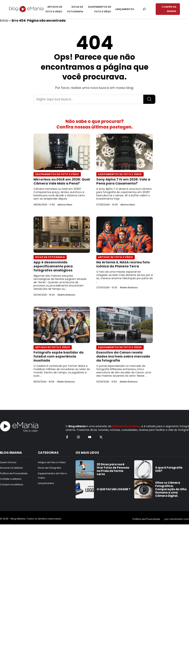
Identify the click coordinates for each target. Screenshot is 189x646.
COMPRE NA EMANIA (169, 9)
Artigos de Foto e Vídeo (115, 257)
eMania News (65, 204)
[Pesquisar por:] (144, 9)
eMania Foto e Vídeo (126, 426)
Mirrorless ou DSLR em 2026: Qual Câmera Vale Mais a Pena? (62, 181)
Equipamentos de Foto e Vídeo (57, 174)
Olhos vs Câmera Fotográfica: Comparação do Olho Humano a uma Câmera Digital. (171, 489)
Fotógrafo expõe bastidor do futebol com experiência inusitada (59, 356)
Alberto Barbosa (66, 294)
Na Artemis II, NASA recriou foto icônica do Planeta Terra (123, 264)
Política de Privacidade (146, 519)
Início (4, 20)
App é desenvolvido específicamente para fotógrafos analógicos (53, 266)
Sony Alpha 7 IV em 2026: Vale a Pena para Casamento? (123, 181)
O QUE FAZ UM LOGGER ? (113, 489)
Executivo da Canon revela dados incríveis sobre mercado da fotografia (123, 356)
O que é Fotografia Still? (168, 469)
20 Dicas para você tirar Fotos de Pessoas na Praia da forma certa (113, 469)
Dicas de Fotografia (50, 257)
